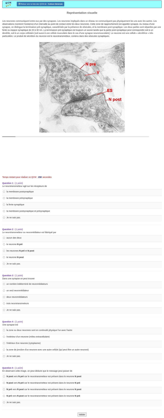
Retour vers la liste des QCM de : (40, 4)
